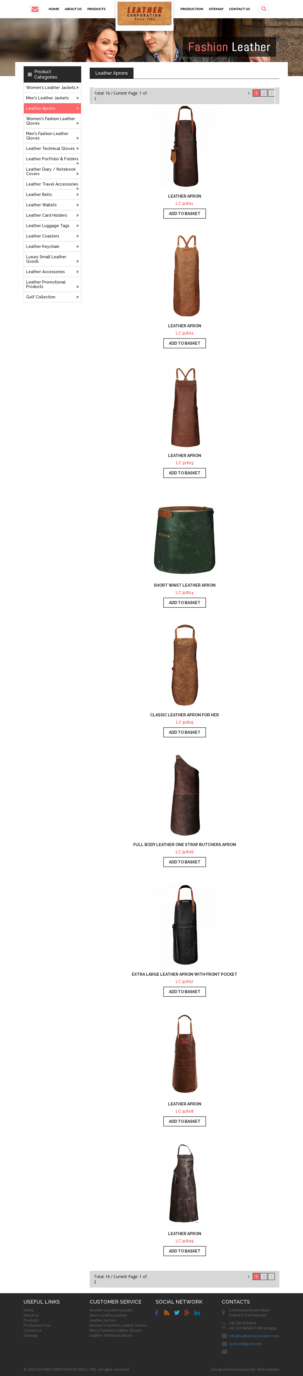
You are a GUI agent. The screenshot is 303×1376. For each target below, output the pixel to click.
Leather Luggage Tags (52, 225)
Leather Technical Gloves (52, 148)
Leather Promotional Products (52, 284)
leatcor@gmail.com (246, 1343)
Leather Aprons (52, 108)
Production (191, 9)
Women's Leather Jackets (52, 87)
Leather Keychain (52, 246)
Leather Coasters (52, 236)
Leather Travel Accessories (52, 185)
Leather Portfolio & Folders (52, 160)
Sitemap (216, 9)
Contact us (239, 9)
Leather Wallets (52, 205)
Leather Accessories (52, 271)
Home (54, 9)
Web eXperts (268, 1369)
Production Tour (37, 1325)
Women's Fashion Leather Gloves (52, 120)
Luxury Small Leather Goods (52, 259)
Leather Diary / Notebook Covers (52, 171)
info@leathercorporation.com (254, 1335)
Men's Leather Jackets (52, 98)
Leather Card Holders (52, 215)
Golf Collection (52, 297)
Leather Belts (52, 194)
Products (96, 9)
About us (73, 9)
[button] (35, 9)
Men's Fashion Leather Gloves (52, 135)
